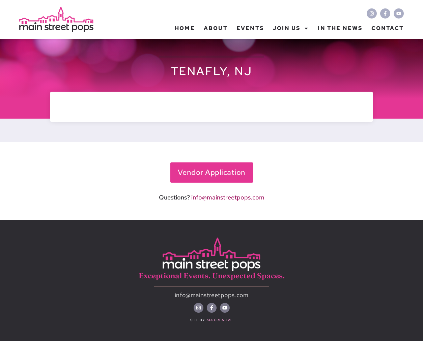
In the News (340, 28)
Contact (387, 28)
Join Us (291, 28)
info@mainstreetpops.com (227, 197)
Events (250, 28)
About (216, 28)
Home (185, 28)
